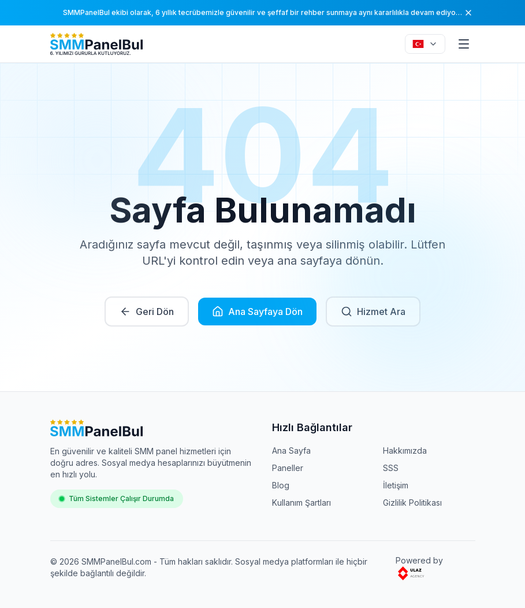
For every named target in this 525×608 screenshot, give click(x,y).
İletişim (395, 485)
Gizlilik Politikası (412, 502)
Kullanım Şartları (301, 502)
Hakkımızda (405, 450)
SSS (391, 468)
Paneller (287, 468)
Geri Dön (147, 311)
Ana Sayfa (291, 450)
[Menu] (463, 43)
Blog (280, 485)
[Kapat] (468, 13)
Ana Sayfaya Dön (257, 311)
